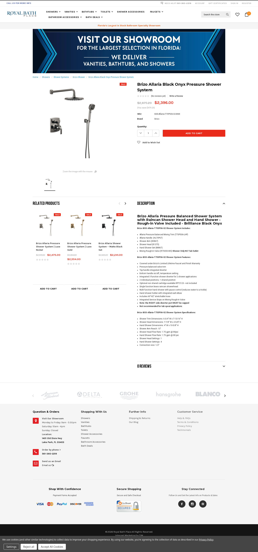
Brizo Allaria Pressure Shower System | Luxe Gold (79, 246)
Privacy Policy (206, 539)
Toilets (105, 11)
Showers (52, 11)
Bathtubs (88, 11)
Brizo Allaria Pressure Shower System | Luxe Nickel (48, 246)
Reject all (28, 547)
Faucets (155, 11)
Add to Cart (48, 288)
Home (35, 77)
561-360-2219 (49, 453)
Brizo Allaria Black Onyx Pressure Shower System (111, 77)
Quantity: (142, 126)
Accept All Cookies (52, 547)
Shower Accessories (131, 11)
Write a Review (176, 96)
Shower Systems (61, 77)
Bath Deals (93, 17)
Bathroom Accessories (64, 17)
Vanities (69, 11)
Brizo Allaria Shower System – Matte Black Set (110, 246)
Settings (11, 547)
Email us (48, 465)
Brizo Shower (79, 77)
